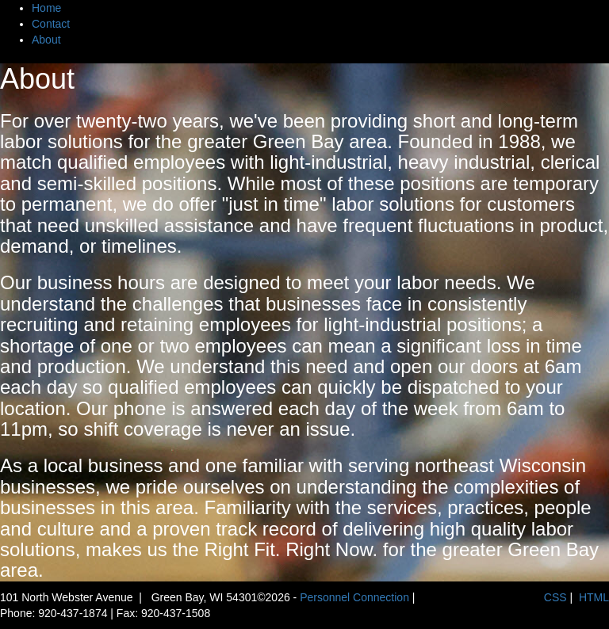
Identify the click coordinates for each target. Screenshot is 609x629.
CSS (555, 597)
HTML (594, 597)
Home (46, 8)
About (46, 39)
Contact (51, 23)
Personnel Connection (354, 597)
